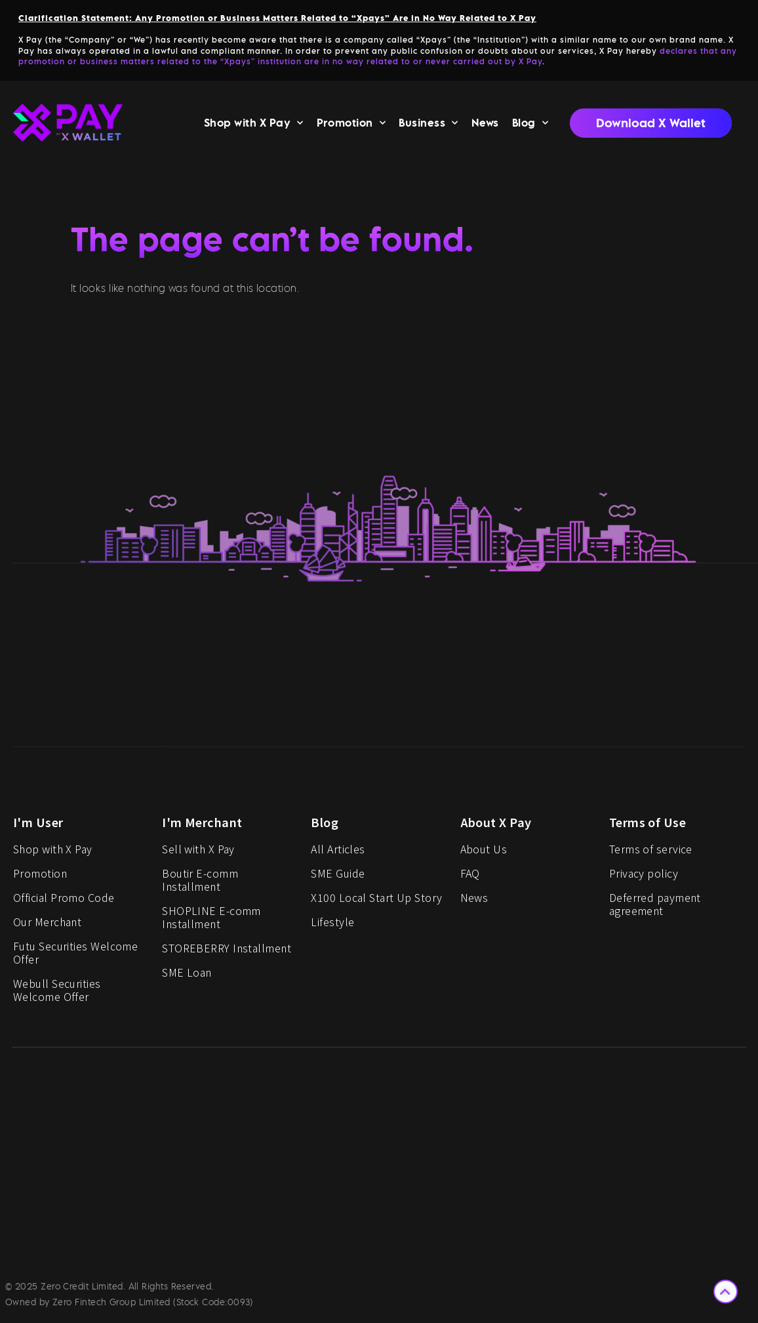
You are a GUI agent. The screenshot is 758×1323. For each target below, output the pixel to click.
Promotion (351, 125)
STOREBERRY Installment (226, 952)
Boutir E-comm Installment (200, 883)
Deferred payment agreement (655, 907)
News (485, 125)
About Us (484, 853)
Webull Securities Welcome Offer (57, 993)
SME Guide (338, 877)
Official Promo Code (64, 901)
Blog (530, 125)
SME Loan (187, 976)
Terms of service (650, 853)
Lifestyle (332, 925)
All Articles (338, 853)
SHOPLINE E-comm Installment (211, 920)
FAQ (470, 877)
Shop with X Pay (254, 125)
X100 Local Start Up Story (376, 901)
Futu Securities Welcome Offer (75, 956)
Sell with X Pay (198, 853)
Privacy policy (643, 877)
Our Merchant (47, 925)
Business (428, 125)
